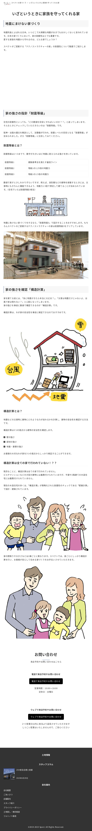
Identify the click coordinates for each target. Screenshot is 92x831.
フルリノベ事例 (10, 816)
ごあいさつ (8, 794)
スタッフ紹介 (9, 803)
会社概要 (7, 790)
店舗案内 (7, 799)
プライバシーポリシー (13, 807)
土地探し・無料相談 (12, 812)
